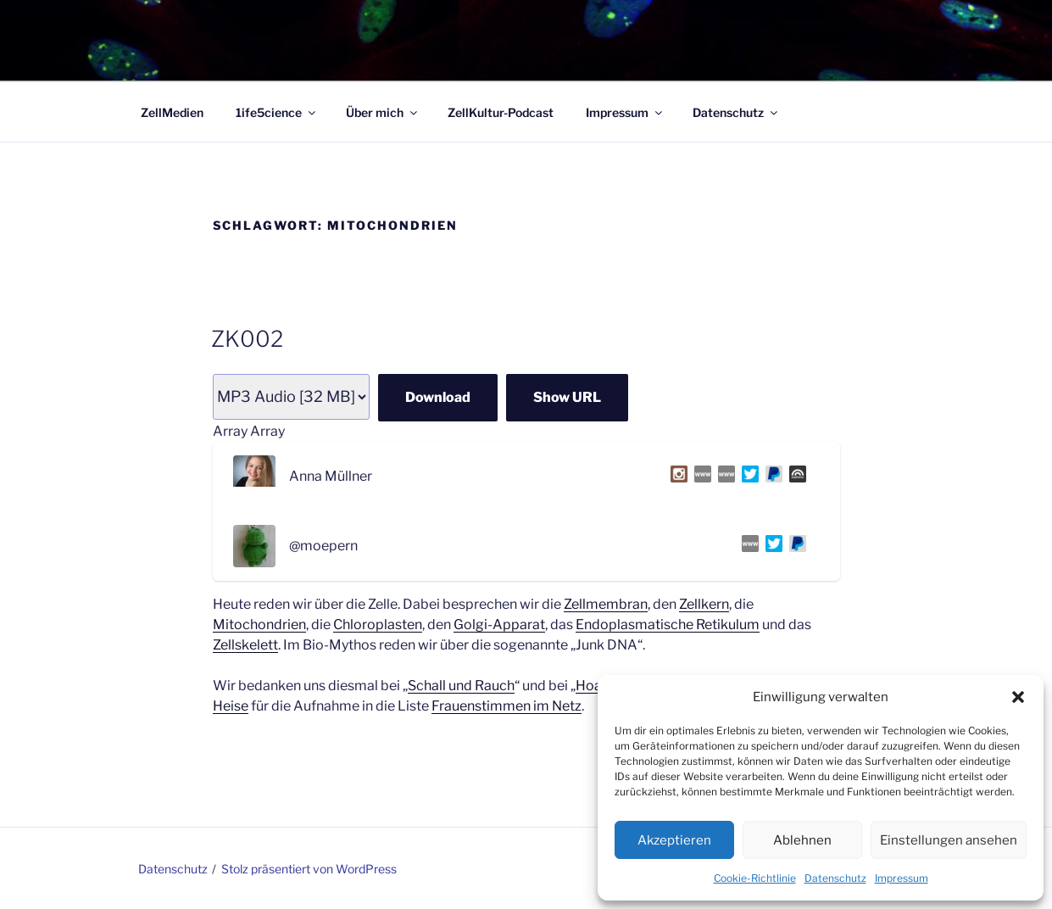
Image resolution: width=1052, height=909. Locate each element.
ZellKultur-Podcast (501, 112)
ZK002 (247, 339)
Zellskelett (245, 645)
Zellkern (704, 604)
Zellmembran (606, 604)
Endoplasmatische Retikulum (668, 624)
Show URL (567, 397)
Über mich (383, 112)
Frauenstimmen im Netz (506, 706)
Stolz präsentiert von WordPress (309, 869)
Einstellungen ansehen (948, 840)
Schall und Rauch (461, 686)
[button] (1018, 697)
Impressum (901, 878)
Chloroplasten (377, 624)
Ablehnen (802, 840)
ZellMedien (172, 112)
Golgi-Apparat (499, 624)
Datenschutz (835, 878)
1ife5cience (277, 112)
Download (437, 397)
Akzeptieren (674, 840)
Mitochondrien (259, 624)
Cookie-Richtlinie (755, 878)
